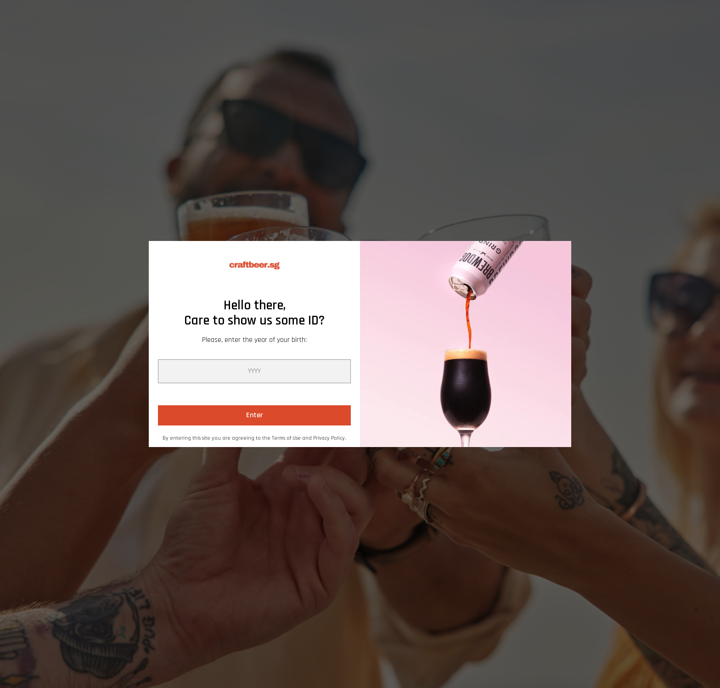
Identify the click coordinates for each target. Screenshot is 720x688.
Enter (254, 415)
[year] (254, 371)
